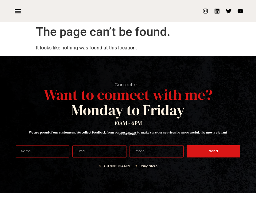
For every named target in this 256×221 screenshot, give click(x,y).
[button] (18, 11)
